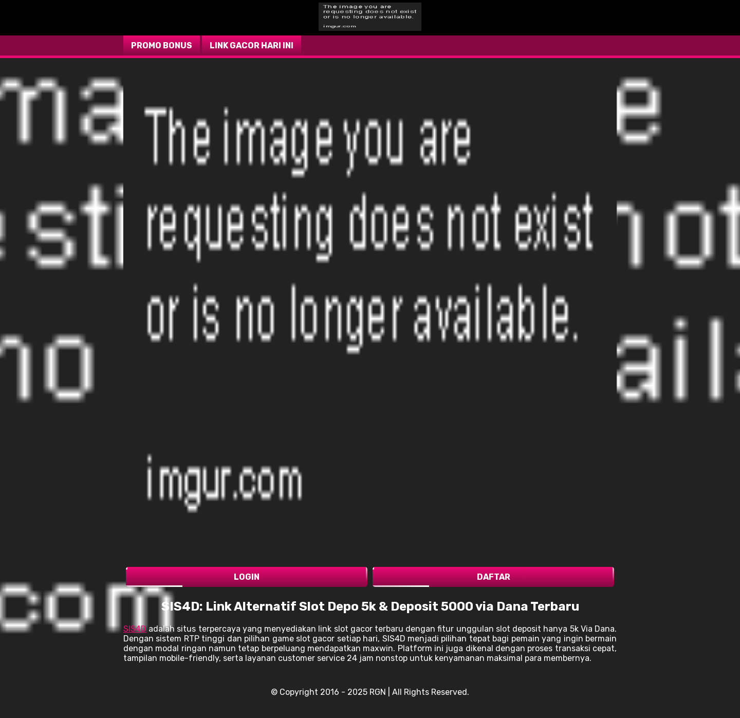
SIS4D (134, 629)
